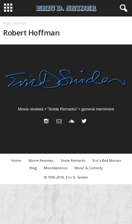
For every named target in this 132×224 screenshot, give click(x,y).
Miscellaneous (55, 168)
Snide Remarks (73, 160)
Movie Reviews (41, 160)
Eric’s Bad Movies (107, 160)
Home (16, 160)
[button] (122, 8)
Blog (33, 168)
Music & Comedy (89, 168)
